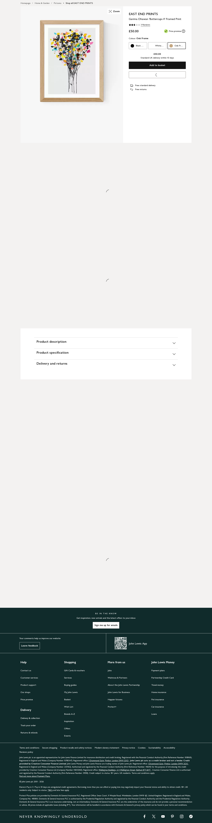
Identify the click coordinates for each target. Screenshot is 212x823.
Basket (67, 699)
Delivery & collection (30, 718)
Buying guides (70, 685)
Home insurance (158, 692)
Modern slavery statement (107, 747)
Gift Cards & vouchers (74, 670)
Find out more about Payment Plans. (34, 776)
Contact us (26, 670)
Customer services (29, 677)
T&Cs (50, 790)
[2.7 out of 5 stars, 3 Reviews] (139, 25)
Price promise (27, 699)
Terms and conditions (29, 747)
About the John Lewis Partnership (124, 685)
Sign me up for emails (106, 625)
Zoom (114, 11)
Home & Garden (42, 3)
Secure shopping (49, 747)
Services (68, 677)
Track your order (28, 725)
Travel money (157, 685)
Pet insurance (157, 699)
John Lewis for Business (119, 692)
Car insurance (157, 706)
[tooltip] (183, 31)
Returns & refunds (29, 732)
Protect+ (112, 706)
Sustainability (154, 747)
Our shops (25, 692)
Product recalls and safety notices (76, 747)
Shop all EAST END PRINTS (79, 3)
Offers (67, 728)
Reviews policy (26, 752)
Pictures (57, 3)
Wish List (68, 706)
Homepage (25, 3)
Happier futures (115, 699)
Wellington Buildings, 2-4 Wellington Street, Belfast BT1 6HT (125, 770)
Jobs (110, 670)
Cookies (142, 747)
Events (67, 735)
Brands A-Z (69, 714)
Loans (154, 714)
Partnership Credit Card (162, 677)
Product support (28, 685)
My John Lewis (71, 692)
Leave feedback (29, 645)
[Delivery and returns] (106, 364)
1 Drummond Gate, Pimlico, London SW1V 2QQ (109, 760)
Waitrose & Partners (117, 677)
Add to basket (157, 65)
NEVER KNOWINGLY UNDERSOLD (53, 816)
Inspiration (69, 721)
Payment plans (158, 670)
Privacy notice (128, 747)
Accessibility (169, 747)
